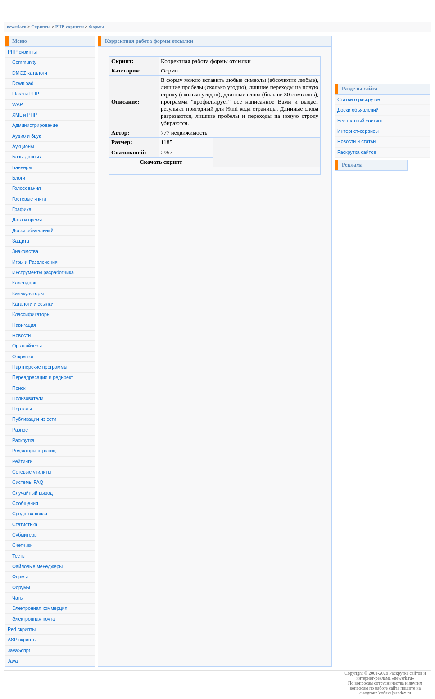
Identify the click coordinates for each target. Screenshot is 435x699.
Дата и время (27, 219)
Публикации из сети (34, 419)
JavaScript (19, 650)
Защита (20, 241)
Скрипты (40, 26)
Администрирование (35, 125)
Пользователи (28, 398)
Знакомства (25, 251)
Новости (21, 335)
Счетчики (22, 545)
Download (22, 83)
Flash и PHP (25, 93)
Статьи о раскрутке (358, 99)
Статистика (24, 524)
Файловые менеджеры (37, 566)
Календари (24, 282)
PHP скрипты (22, 51)
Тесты (19, 556)
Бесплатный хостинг (359, 120)
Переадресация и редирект (42, 377)
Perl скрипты (22, 629)
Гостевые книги (29, 199)
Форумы (21, 587)
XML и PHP (24, 114)
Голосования (26, 188)
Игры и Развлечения (35, 262)
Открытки (22, 356)
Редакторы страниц (34, 450)
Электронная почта (33, 619)
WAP (17, 104)
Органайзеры (27, 345)
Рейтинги (22, 461)
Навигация (24, 325)
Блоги (18, 177)
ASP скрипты (22, 639)
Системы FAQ (27, 482)
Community (24, 62)
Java (13, 660)
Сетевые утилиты (31, 471)
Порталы (22, 408)
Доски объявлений (33, 230)
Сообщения (25, 503)
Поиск (19, 388)
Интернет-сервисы (358, 131)
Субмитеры (25, 534)
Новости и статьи (356, 141)
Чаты (17, 597)
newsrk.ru (17, 26)
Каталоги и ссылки (33, 304)
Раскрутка (23, 440)
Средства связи (29, 513)
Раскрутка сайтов (356, 152)
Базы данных (26, 156)
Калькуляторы (28, 293)
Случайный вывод (32, 493)
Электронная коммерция (39, 608)
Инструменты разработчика (43, 272)
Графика (22, 209)
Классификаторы (31, 314)
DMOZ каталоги (29, 73)
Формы (96, 26)
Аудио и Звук (26, 136)
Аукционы (23, 146)
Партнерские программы (39, 367)
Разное (20, 430)
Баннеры (22, 167)
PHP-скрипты (69, 26)
